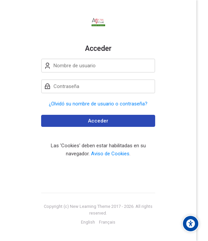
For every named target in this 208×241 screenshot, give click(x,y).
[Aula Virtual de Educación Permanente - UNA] (98, 22)
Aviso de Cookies (110, 154)
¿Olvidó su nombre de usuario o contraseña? (98, 104)
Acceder (98, 121)
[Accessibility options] (190, 223)
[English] (88, 222)
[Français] (107, 222)
